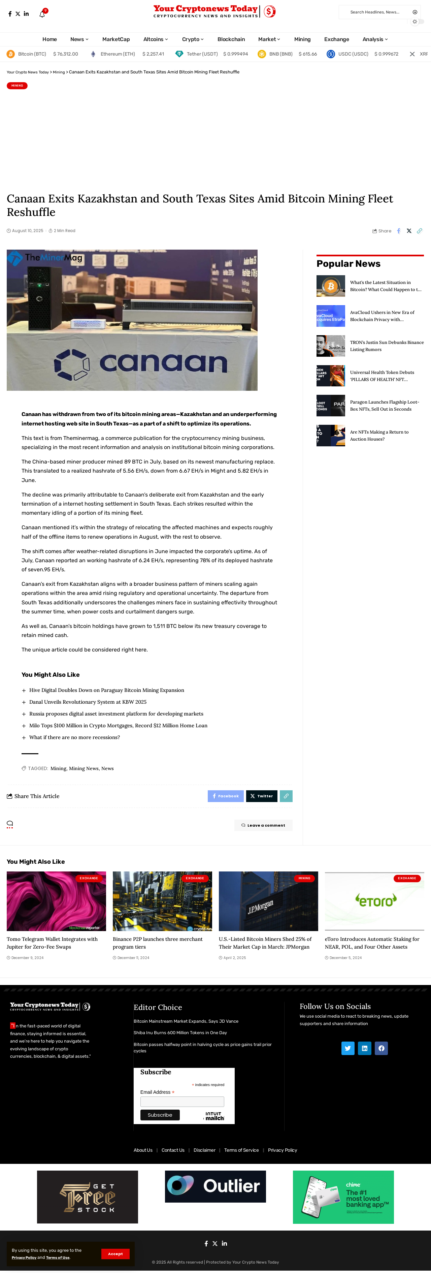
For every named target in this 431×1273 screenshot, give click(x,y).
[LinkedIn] (26, 14)
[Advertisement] (215, 140)
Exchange (89, 881)
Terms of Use (68, 1257)
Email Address (157, 1095)
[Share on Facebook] (398, 230)
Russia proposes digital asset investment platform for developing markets (123, 713)
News (107, 769)
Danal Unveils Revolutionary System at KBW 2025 (92, 701)
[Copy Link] (419, 230)
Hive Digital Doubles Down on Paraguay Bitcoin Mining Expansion (113, 689)
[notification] (42, 15)
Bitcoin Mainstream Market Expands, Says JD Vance (186, 1023)
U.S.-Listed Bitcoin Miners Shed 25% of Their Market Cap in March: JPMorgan (265, 949)
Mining (17, 85)
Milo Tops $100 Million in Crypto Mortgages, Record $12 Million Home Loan (125, 725)
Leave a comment (257, 828)
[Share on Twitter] (409, 230)
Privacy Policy (28, 1257)
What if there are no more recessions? (78, 737)
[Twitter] (17, 14)
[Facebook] (10, 14)
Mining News (84, 769)
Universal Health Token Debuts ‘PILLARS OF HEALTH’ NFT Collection (385, 374)
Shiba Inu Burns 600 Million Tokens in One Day (180, 1035)
